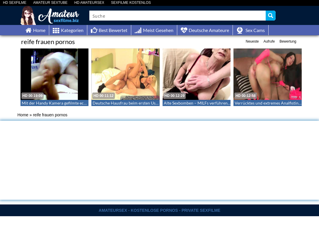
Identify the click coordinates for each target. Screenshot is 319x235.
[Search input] (178, 15)
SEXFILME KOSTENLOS (131, 3)
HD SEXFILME (14, 3)
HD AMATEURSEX (89, 3)
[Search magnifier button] (271, 16)
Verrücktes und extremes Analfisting (268, 102)
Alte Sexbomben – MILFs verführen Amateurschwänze (213, 102)
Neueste (252, 41)
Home (23, 115)
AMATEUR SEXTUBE (50, 3)
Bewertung (287, 41)
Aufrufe (269, 41)
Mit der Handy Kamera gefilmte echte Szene (61, 102)
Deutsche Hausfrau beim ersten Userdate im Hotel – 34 (143, 102)
